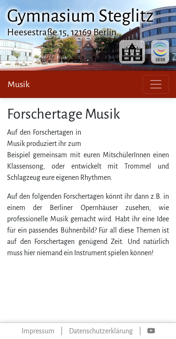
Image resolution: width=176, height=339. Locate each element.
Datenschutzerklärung (101, 331)
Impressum (38, 331)
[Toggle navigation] (156, 84)
